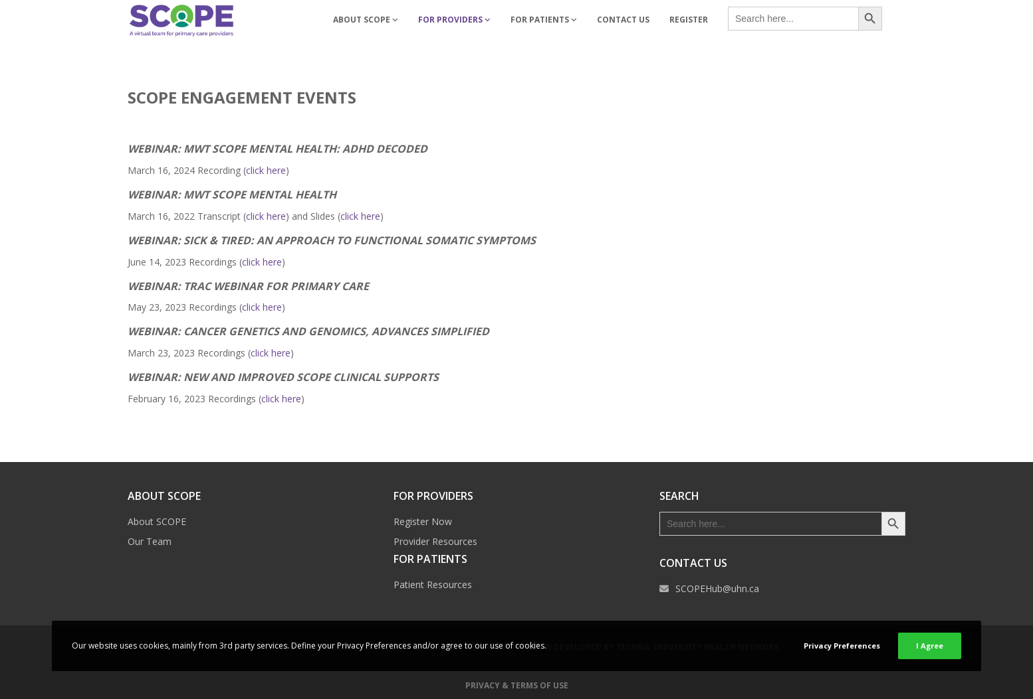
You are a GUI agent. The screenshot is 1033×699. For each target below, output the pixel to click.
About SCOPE (157, 521)
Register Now (423, 521)
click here (266, 170)
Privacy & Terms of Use (516, 685)
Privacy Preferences (842, 646)
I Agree (929, 646)
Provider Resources (435, 541)
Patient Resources (433, 584)
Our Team (150, 541)
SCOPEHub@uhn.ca (717, 588)
